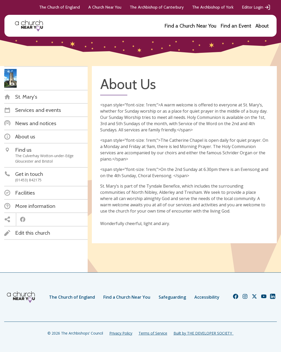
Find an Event (235, 26)
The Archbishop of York (213, 7)
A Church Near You (104, 7)
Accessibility (206, 297)
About (262, 26)
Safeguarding (172, 297)
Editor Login (256, 7)
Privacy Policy (120, 333)
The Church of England (59, 7)
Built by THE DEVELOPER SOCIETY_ (204, 333)
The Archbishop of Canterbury (157, 7)
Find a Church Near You (190, 26)
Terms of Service (153, 333)
